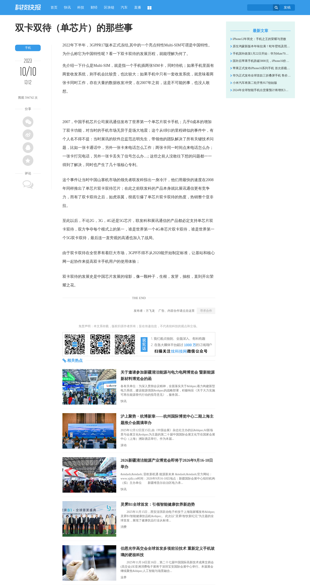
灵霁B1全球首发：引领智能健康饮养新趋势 (158, 504)
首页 (54, 7)
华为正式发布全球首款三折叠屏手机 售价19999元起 (260, 75)
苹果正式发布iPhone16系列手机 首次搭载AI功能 (260, 68)
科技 (80, 7)
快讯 (67, 7)
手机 (28, 47)
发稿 (287, 7)
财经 (94, 7)
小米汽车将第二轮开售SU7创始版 (253, 82)
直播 (137, 7)
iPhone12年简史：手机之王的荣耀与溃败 (258, 39)
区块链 (109, 7)
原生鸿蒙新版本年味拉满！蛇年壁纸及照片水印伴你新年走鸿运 (260, 46)
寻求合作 (206, 310)
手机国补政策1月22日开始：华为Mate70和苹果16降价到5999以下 (260, 53)
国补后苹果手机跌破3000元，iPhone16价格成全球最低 (260, 61)
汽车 (124, 7)
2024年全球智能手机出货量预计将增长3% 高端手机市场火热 (260, 90)
